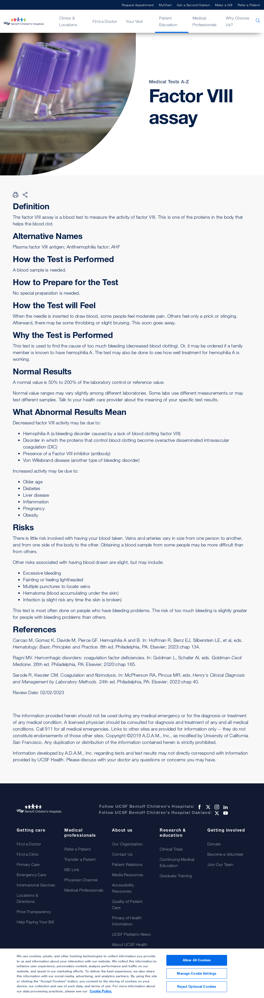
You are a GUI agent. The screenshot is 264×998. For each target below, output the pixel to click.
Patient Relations (127, 864)
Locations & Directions (27, 898)
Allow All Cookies (197, 962)
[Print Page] (15, 194)
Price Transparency (34, 911)
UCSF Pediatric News (131, 934)
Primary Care (28, 864)
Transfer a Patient (80, 859)
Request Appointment (138, 5)
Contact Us (122, 854)
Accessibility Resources (123, 888)
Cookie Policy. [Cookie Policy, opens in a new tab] (101, 993)
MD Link (71, 869)
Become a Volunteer (225, 854)
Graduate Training (176, 875)
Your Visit (134, 21)
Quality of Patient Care (127, 904)
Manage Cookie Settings (196, 975)
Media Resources (127, 874)
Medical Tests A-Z (169, 81)
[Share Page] (25, 194)
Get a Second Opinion (193, 5)
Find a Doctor (105, 21)
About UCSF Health (129, 944)
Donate (213, 844)
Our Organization (127, 844)
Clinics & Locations (68, 21)
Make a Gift (223, 5)
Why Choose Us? (237, 21)
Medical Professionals (204, 21)
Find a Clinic (28, 854)
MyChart (165, 5)
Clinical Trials (171, 849)
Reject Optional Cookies (196, 988)
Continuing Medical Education (177, 862)
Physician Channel (80, 879)
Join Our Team (220, 864)
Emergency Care (31, 874)
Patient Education (168, 21)
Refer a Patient (249, 5)
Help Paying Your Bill (35, 922)
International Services (36, 885)
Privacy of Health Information (127, 920)
